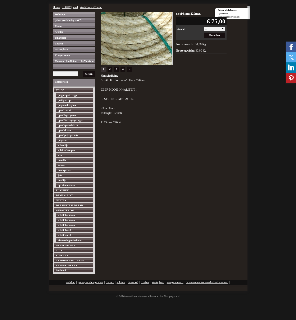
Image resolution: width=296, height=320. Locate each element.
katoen (61, 165)
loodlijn (62, 180)
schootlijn (63, 145)
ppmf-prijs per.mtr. (68, 135)
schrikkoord (64, 235)
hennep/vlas (64, 170)
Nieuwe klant (234, 17)
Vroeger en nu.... (64, 55)
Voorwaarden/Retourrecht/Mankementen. (75, 61)
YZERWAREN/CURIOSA (70, 260)
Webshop (60, 14)
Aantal (181, 29)
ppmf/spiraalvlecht (68, 125)
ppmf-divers (64, 130)
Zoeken (59, 43)
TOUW (66, 7)
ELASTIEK (62, 190)
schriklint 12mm (67, 215)
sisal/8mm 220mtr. (91, 7)
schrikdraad (64, 230)
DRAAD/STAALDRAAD (69, 205)
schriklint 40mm (67, 225)
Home (56, 7)
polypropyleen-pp (67, 95)
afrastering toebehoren (70, 240)
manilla (62, 160)
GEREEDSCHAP (65, 245)
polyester (63, 140)
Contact (59, 26)
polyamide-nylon (67, 105)
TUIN (59, 250)
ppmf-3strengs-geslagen (70, 120)
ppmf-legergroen (67, 115)
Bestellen (214, 35)
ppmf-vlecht (64, 110)
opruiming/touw (66, 185)
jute (60, 175)
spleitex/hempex (66, 150)
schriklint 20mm (67, 220)
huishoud (61, 270)
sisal (75, 7)
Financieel (60, 37)
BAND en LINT (64, 195)
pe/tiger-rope (65, 100)
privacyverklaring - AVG (68, 20)
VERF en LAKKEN (66, 265)
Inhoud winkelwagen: (227, 10)
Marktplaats (61, 49)
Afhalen (59, 31)
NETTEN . (62, 200)
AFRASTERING (65, 210)
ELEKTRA (62, 255)
